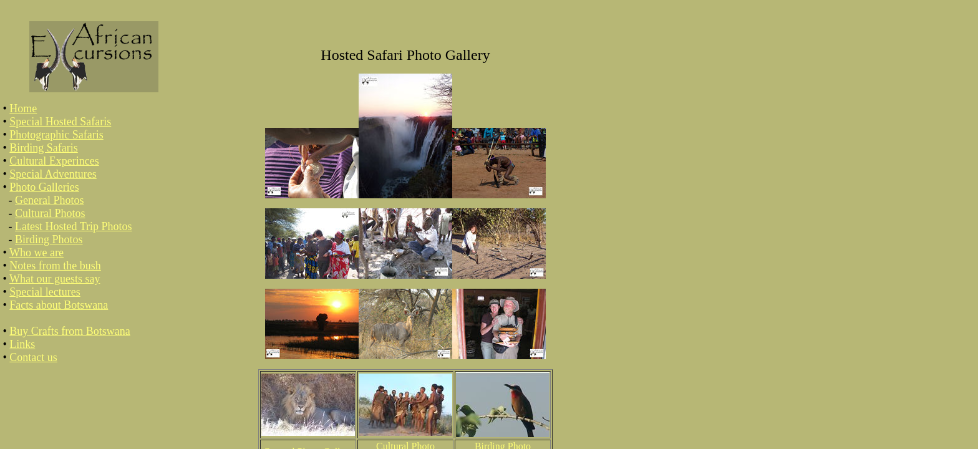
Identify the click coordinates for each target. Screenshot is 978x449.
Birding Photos (49, 239)
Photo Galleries (44, 187)
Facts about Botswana (58, 305)
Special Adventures (52, 174)
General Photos (49, 200)
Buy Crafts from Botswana (69, 331)
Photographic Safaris (56, 134)
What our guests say (54, 279)
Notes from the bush (54, 265)
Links (22, 344)
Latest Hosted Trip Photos (73, 226)
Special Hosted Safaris (60, 121)
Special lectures (44, 292)
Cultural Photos (50, 213)
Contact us (33, 357)
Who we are (36, 252)
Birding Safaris (43, 148)
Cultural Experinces (54, 161)
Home (23, 108)
